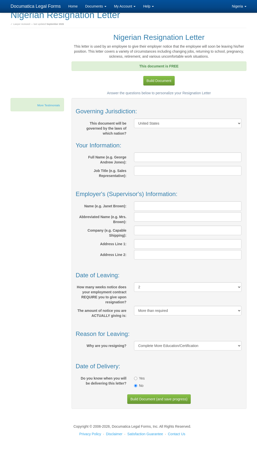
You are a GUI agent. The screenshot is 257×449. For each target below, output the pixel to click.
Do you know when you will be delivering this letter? (103, 380)
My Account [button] (125, 6)
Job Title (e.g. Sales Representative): (110, 173)
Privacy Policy (90, 434)
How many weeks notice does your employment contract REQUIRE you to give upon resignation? (101, 294)
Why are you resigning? (106, 346)
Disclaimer (114, 434)
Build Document (159, 81)
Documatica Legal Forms (36, 6)
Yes (139, 378)
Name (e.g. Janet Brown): (105, 206)
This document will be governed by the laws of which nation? (106, 128)
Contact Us (176, 434)
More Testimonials (48, 105)
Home (73, 6)
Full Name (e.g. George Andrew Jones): (107, 159)
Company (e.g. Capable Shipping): (107, 232)
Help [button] (148, 6)
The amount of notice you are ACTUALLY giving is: (101, 313)
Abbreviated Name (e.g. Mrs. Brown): (102, 219)
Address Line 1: (113, 244)
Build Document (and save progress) (159, 399)
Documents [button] (95, 6)
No (139, 386)
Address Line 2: (113, 255)
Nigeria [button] (239, 6)
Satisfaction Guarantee (145, 434)
